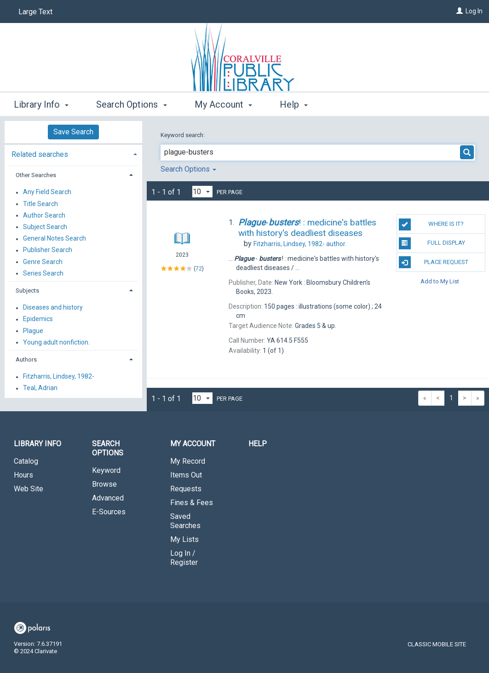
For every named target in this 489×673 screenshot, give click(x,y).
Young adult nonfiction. (56, 342)
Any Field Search (47, 192)
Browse (104, 484)
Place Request (433, 262)
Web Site (28, 488)
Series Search (43, 273)
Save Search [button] (73, 131)
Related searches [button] (40, 154)
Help (257, 443)
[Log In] (459, 11)
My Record (187, 461)
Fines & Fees (191, 502)
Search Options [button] (131, 104)
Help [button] (294, 104)
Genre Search (43, 261)
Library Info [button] (41, 104)
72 (199, 268)
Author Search (44, 215)
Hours (23, 475)
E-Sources (109, 511)
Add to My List (439, 281)
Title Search (40, 203)
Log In (474, 11)
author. (299, 243)
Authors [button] (26, 359)
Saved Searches (185, 521)
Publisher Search (47, 250)
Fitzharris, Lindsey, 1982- (58, 376)
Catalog (26, 461)
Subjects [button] (27, 290)
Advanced (108, 498)
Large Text (35, 11)
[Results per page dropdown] (202, 191)
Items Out (186, 475)
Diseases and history (53, 307)
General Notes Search (54, 238)
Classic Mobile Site (437, 644)
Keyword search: (183, 135)
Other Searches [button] (36, 175)
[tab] (73, 153)
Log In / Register (184, 558)
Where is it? (431, 224)
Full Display (432, 243)
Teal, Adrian (40, 388)
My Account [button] (223, 104)
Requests (185, 488)
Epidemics (38, 319)
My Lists (184, 539)
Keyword (106, 470)
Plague (33, 330)
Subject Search (45, 226)
